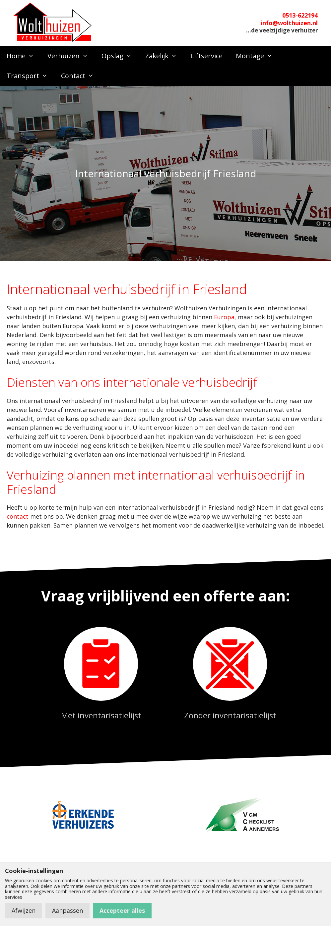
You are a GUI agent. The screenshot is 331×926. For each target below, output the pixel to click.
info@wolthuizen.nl (289, 23)
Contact (80, 76)
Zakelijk (164, 56)
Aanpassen (67, 910)
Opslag (120, 56)
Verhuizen (71, 56)
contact (18, 516)
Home (24, 56)
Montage (257, 56)
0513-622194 (300, 15)
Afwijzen (23, 910)
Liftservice (206, 55)
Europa (224, 317)
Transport (30, 76)
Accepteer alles (122, 910)
